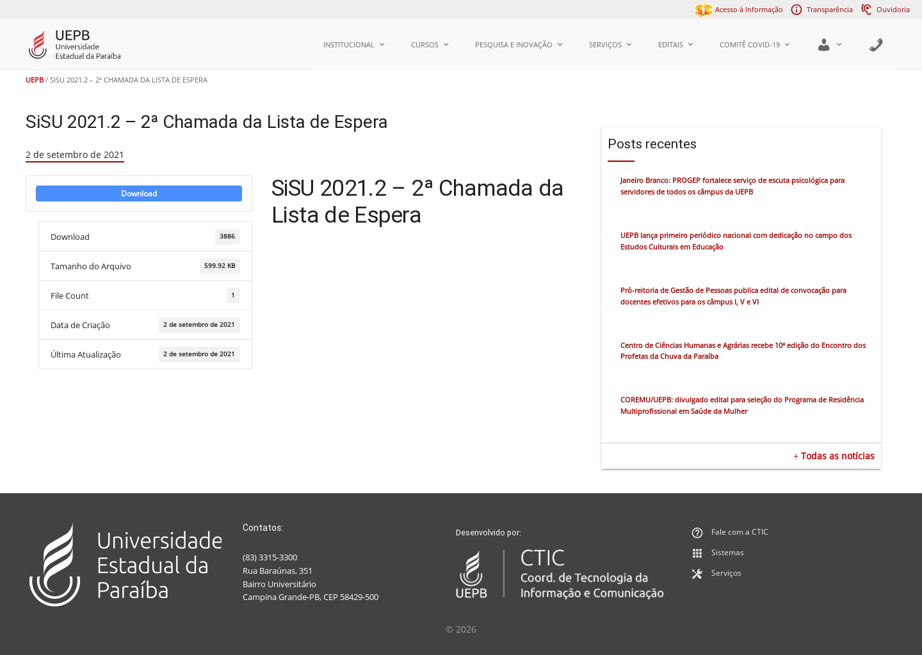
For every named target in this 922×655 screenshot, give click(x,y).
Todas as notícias (838, 456)
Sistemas (727, 552)
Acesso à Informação (738, 9)
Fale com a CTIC (739, 531)
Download (139, 193)
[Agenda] (875, 44)
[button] (829, 44)
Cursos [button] (430, 44)
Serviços (726, 572)
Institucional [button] (354, 44)
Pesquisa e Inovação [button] (519, 44)
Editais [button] (676, 44)
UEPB (35, 79)
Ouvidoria (893, 9)
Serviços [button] (611, 44)
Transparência (830, 9)
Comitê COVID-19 (755, 44)
